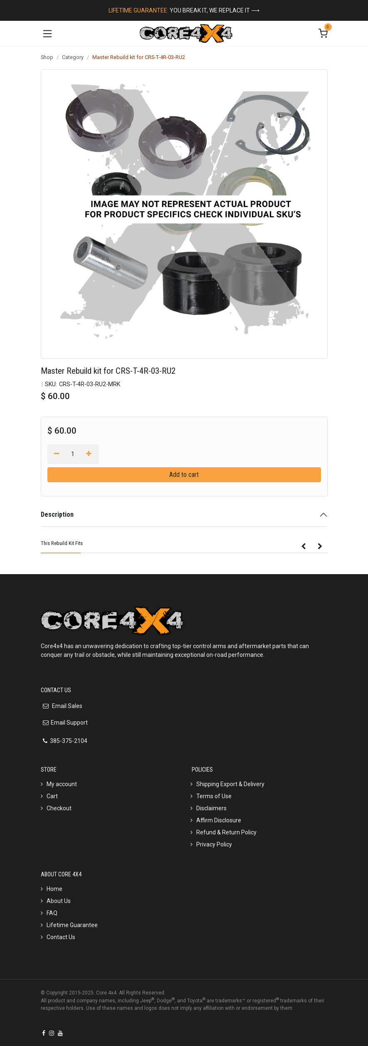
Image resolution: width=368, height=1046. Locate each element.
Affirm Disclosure (218, 820)
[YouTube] (60, 1033)
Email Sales (66, 706)
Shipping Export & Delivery (230, 784)
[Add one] (89, 454)
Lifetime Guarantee (72, 925)
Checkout (59, 808)
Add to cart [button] (184, 475)
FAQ (52, 913)
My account (62, 784)
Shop (47, 57)
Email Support (69, 722)
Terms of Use (214, 796)
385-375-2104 (68, 741)
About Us (59, 901)
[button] (303, 546)
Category (73, 57)
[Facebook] (43, 1033)
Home (54, 889)
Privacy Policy (214, 844)
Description (57, 514)
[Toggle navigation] (47, 33)
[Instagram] (51, 1033)
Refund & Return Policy (226, 832)
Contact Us (61, 937)
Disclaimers (211, 808)
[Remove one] (57, 454)
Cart (52, 796)
